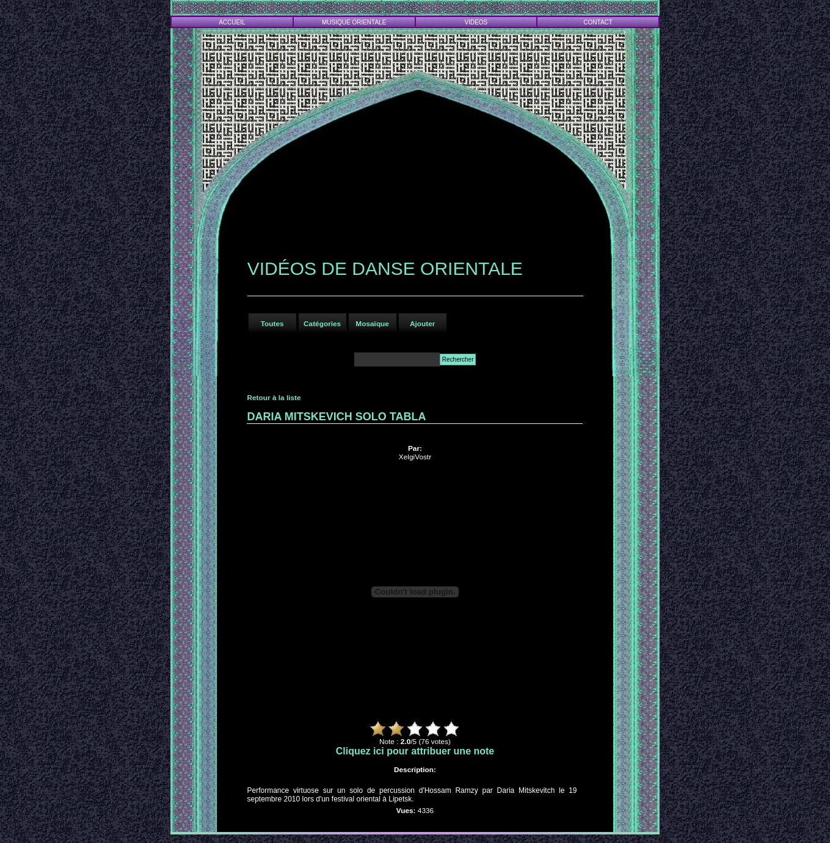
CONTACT (598, 22)
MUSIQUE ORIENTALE (354, 22)
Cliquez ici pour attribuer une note (415, 751)
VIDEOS (476, 22)
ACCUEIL (232, 22)
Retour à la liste (273, 397)
